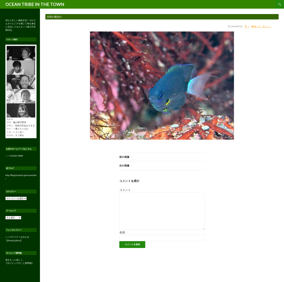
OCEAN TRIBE (16, 155)
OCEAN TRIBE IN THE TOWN (34, 4)
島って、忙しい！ (262, 26)
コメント (125, 189)
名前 (122, 232)
